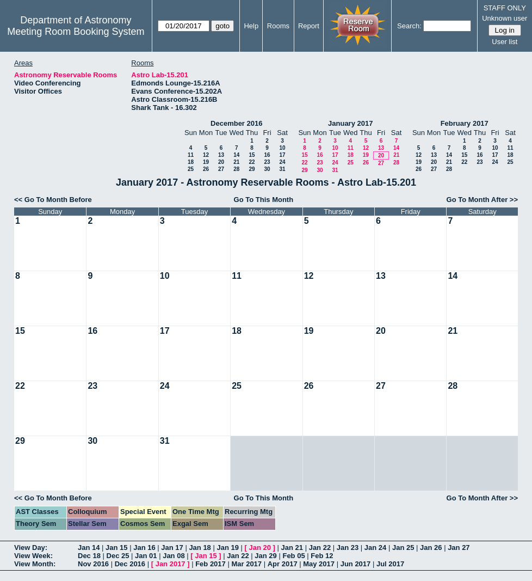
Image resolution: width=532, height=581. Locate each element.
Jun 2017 (356, 564)
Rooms (278, 26)
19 (206, 162)
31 (282, 169)
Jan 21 (292, 547)
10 (282, 148)
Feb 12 (322, 556)
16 (267, 155)
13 (221, 155)
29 (252, 169)
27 (221, 169)
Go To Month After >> (482, 199)
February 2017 (464, 123)
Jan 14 (89, 547)
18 (191, 162)
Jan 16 (144, 547)
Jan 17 (172, 547)
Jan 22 (320, 547)
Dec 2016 (130, 564)
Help (251, 26)
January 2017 (350, 123)
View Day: (30, 547)
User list (504, 42)
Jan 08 (173, 556)
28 (236, 169)
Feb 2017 (210, 564)
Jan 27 (458, 547)
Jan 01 (146, 556)
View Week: (33, 556)
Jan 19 (227, 547)
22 (252, 162)
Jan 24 (375, 547)
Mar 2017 (246, 564)
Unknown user (504, 18)
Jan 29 (265, 556)
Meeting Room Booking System (75, 31)
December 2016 (236, 123)
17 (282, 155)
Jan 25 (403, 547)
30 (267, 169)
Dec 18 (89, 556)
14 (236, 155)
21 (236, 162)
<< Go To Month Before (53, 199)
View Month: (34, 564)
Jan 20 (260, 547)
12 (206, 155)
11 (191, 155)
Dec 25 (118, 556)
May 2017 (319, 564)
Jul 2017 (390, 564)
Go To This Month (264, 199)
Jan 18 (200, 547)
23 (267, 162)
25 (191, 169)
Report (308, 26)
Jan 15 (116, 547)
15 (252, 155)
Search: (409, 26)
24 (282, 162)
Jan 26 (431, 547)
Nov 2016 (93, 564)
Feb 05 (293, 556)
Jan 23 (347, 547)
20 (221, 162)
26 (206, 169)
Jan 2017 (170, 564)
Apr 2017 (283, 564)
